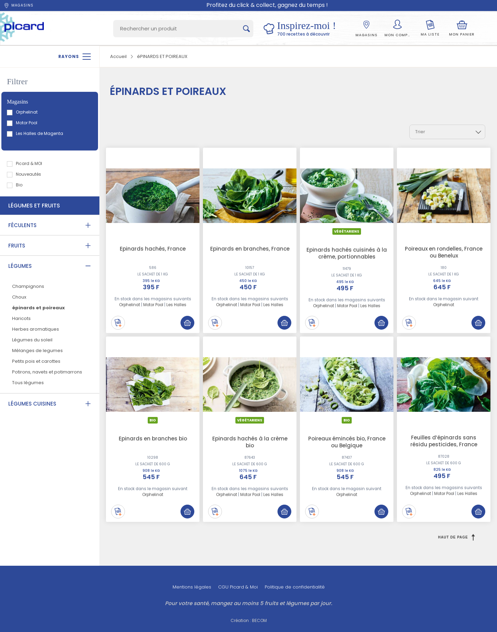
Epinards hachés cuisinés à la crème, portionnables (346, 253)
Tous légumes (28, 382)
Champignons (28, 286)
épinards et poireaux (38, 307)
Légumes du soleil (32, 340)
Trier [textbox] (420, 131)
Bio (15, 185)
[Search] (183, 28)
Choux (19, 297)
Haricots (21, 318)
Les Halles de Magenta (35, 133)
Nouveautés (24, 174)
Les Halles (176, 305)
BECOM (259, 620)
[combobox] (447, 132)
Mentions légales (192, 587)
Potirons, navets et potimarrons (47, 372)
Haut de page (456, 537)
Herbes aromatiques (35, 329)
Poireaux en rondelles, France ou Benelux (444, 252)
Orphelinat (23, 112)
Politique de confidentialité (295, 587)
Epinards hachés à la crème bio (250, 442)
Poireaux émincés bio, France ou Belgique (347, 442)
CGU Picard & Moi (238, 587)
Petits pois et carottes (36, 361)
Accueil (118, 56)
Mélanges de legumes (37, 350)
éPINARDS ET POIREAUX (162, 56)
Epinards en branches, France (250, 248)
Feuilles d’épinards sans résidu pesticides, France (443, 441)
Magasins (18, 5)
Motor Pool (22, 123)
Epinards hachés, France (153, 248)
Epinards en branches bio (153, 438)
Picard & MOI (25, 163)
